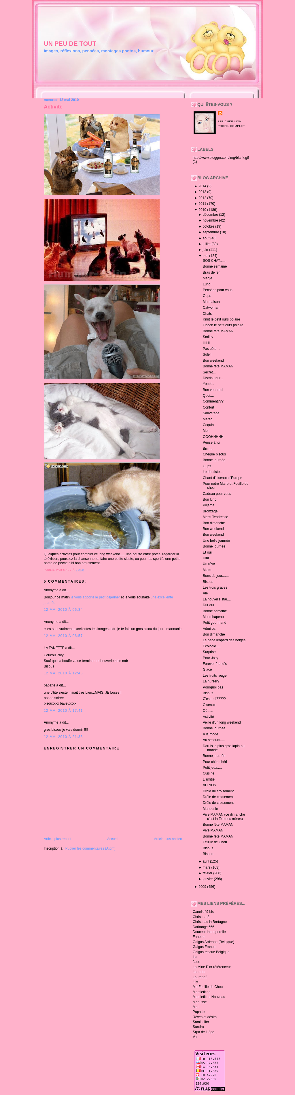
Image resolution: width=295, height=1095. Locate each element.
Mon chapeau (213, 617)
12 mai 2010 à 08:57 (63, 636)
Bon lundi (210, 499)
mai (206, 256)
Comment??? (213, 401)
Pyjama (208, 505)
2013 (202, 192)
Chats (207, 314)
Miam (207, 570)
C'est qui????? (214, 699)
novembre (211, 220)
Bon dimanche (214, 523)
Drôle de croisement (218, 791)
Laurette (199, 972)
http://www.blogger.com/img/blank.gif (221, 158)
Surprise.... (211, 652)
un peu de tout (70, 43)
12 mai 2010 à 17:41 (63, 711)
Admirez (209, 629)
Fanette (199, 937)
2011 (202, 204)
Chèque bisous (214, 454)
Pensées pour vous (217, 290)
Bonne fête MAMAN (218, 331)
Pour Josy (210, 658)
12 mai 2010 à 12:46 (63, 673)
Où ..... (208, 711)
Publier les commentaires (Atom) (90, 848)
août (207, 238)
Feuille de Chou (215, 842)
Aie (205, 593)
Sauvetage (211, 413)
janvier (208, 879)
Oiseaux (209, 705)
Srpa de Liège (203, 1032)
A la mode (210, 734)
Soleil (207, 354)
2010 (202, 210)
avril (206, 861)
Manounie (210, 809)
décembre (211, 215)
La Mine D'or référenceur (212, 967)
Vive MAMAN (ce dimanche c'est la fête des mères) (224, 816)
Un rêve (209, 564)
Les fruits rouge (215, 676)
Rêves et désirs (205, 1017)
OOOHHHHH (213, 437)
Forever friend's (215, 664)
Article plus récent (57, 839)
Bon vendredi (213, 390)
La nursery (211, 681)
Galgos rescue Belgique (211, 952)
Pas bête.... (211, 349)
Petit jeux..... (212, 768)
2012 (202, 198)
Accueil (112, 839)
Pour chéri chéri (215, 762)
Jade (196, 962)
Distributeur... (213, 378)
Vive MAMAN (213, 830)
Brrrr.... (208, 449)
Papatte (199, 1012)
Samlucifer (201, 1022)
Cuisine (208, 773)
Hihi (206, 558)
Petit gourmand (214, 623)
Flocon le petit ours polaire (223, 325)
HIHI (206, 343)
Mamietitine (201, 992)
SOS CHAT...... (214, 261)
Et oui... (209, 552)
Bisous (208, 582)
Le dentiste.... (213, 472)
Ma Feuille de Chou (208, 987)
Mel (195, 1007)
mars (207, 867)
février (208, 873)
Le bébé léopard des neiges (224, 640)
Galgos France (204, 947)
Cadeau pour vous (217, 494)
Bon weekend (213, 360)
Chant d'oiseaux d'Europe (222, 478)
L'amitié (209, 779)
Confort (208, 407)
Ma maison (211, 302)
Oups (207, 296)
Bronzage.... (212, 511)
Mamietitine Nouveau (209, 997)
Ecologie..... (212, 646)
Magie (207, 278)
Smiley (208, 337)
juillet (207, 244)
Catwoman (211, 308)
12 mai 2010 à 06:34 (63, 610)
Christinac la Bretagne (210, 922)
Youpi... (208, 384)
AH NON (209, 785)
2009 (202, 887)
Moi (205, 431)
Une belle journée (216, 541)
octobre (209, 226)
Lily (195, 982)
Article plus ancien (168, 839)
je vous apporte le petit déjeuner (95, 597)
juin (206, 250)
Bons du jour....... (216, 576)
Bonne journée (214, 460)
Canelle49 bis (203, 912)
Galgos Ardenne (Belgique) (213, 942)
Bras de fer (211, 272)
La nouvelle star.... (217, 599)
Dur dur (208, 605)
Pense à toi (211, 442)
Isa (195, 957)
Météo (207, 419)
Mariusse (200, 1002)
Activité (53, 107)
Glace (207, 669)
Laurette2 (200, 977)
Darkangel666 (203, 927)
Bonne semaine (215, 266)
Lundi (207, 284)
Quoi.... (208, 396)
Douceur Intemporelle (209, 932)
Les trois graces (215, 587)
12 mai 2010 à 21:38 (63, 737)
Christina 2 (201, 917)
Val (195, 1037)
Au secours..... (214, 740)
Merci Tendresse (215, 517)
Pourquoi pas (213, 687)
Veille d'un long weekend (222, 722)
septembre (211, 232)
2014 (202, 186)
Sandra (198, 1027)
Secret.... (210, 372)
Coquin (208, 425)
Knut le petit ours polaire (221, 319)
